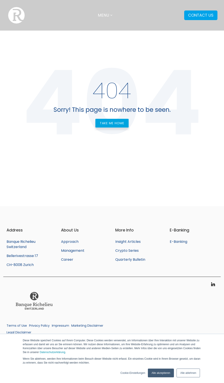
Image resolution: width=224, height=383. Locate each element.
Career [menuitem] (67, 259)
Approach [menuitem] (70, 241)
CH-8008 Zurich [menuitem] (20, 264)
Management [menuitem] (72, 250)
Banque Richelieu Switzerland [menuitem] (21, 244)
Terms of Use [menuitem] (17, 325)
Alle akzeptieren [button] (161, 372)
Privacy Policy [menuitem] (39, 325)
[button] (213, 284)
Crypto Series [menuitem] (127, 250)
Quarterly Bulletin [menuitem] (130, 259)
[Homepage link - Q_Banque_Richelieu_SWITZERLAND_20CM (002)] (34, 318)
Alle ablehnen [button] (188, 372)
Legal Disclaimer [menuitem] (19, 332)
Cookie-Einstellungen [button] (132, 372)
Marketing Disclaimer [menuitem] (87, 325)
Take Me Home (112, 123)
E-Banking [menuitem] (178, 241)
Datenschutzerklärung (52, 352)
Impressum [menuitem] (60, 325)
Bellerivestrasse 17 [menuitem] (22, 255)
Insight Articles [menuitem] (128, 241)
